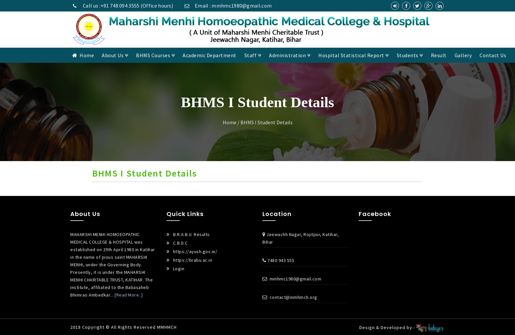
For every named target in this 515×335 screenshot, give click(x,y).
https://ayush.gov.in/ (195, 251)
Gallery (463, 55)
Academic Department (209, 55)
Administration (289, 55)
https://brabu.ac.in (193, 260)
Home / (231, 122)
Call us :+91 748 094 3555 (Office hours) (121, 5)
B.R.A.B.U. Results (191, 234)
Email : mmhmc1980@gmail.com (227, 5)
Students (410, 55)
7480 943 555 (278, 260)
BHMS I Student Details (266, 122)
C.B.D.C (180, 243)
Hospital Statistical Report (353, 55)
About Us (115, 55)
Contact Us (493, 55)
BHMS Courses (155, 55)
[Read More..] (129, 295)
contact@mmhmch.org (289, 297)
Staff (252, 55)
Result (439, 55)
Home (83, 55)
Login (179, 269)
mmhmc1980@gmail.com (291, 279)
